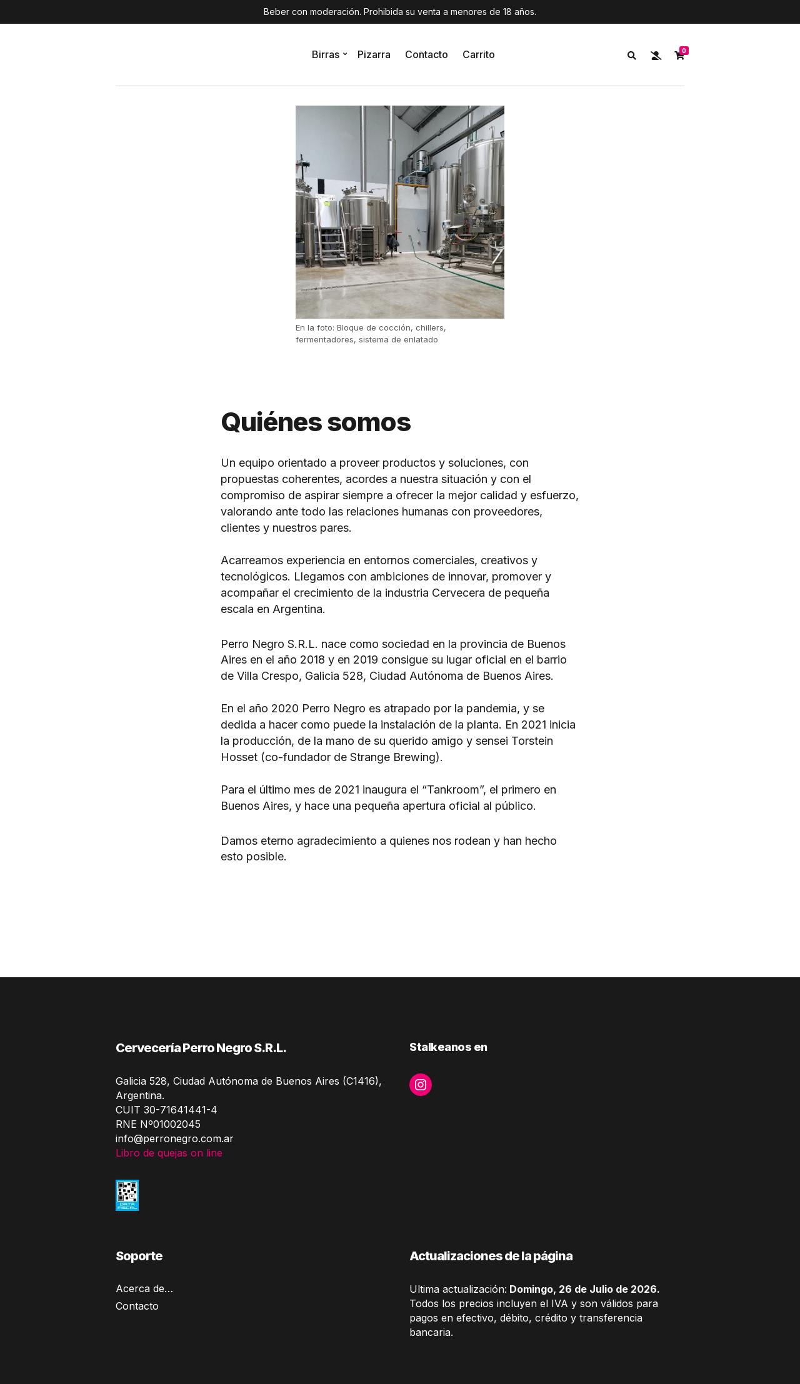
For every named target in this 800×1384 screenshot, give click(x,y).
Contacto (426, 54)
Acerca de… (144, 1288)
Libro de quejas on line (169, 1153)
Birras (325, 54)
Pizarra (374, 54)
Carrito (478, 54)
